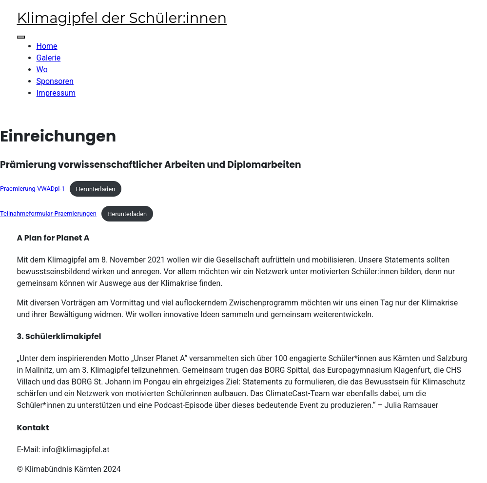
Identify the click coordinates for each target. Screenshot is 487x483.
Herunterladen (96, 189)
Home (47, 46)
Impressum (56, 93)
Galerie (49, 57)
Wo (42, 69)
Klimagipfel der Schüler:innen (122, 17)
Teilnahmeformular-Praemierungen (48, 214)
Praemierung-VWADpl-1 (32, 189)
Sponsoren (55, 81)
